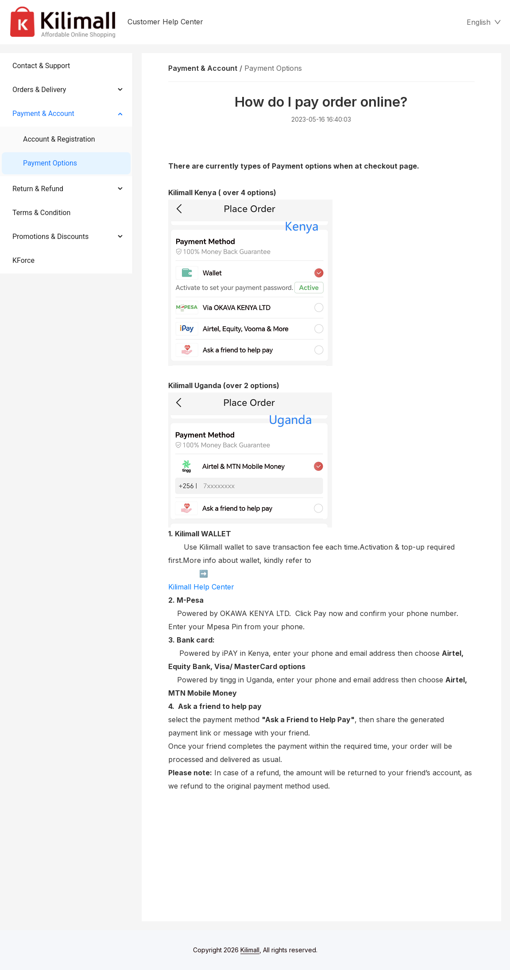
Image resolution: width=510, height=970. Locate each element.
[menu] (66, 163)
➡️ (188, 574)
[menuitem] (66, 66)
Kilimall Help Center (201, 587)
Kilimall (249, 950)
